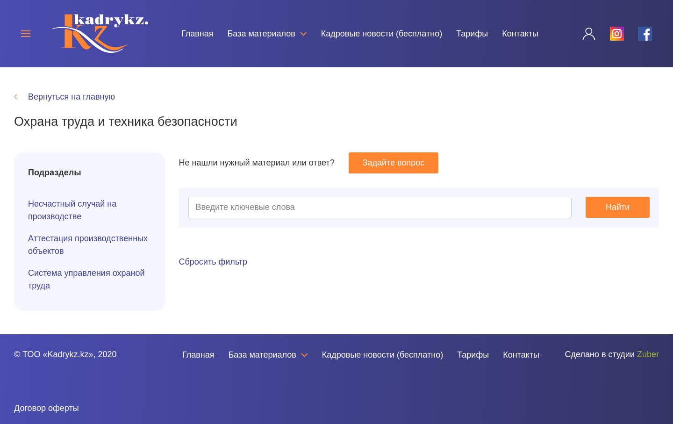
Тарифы (472, 33)
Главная (197, 33)
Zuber (648, 354)
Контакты (520, 33)
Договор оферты (46, 408)
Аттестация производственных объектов (88, 245)
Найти (618, 207)
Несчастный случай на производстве (72, 210)
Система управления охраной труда (86, 279)
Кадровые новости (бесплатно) (381, 33)
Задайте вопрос (394, 162)
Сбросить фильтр (213, 261)
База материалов (267, 33)
